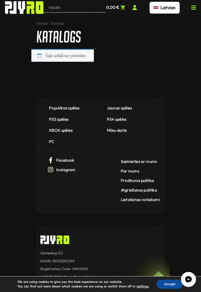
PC (51, 141)
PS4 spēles (117, 119)
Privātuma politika (137, 180)
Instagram (61, 170)
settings (143, 286)
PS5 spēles (59, 119)
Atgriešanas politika (139, 190)
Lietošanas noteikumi (140, 199)
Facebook (61, 160)
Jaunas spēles (119, 107)
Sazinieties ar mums (139, 161)
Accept (169, 284)
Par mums (130, 170)
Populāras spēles (64, 107)
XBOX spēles (61, 130)
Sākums (42, 23)
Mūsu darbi (117, 130)
